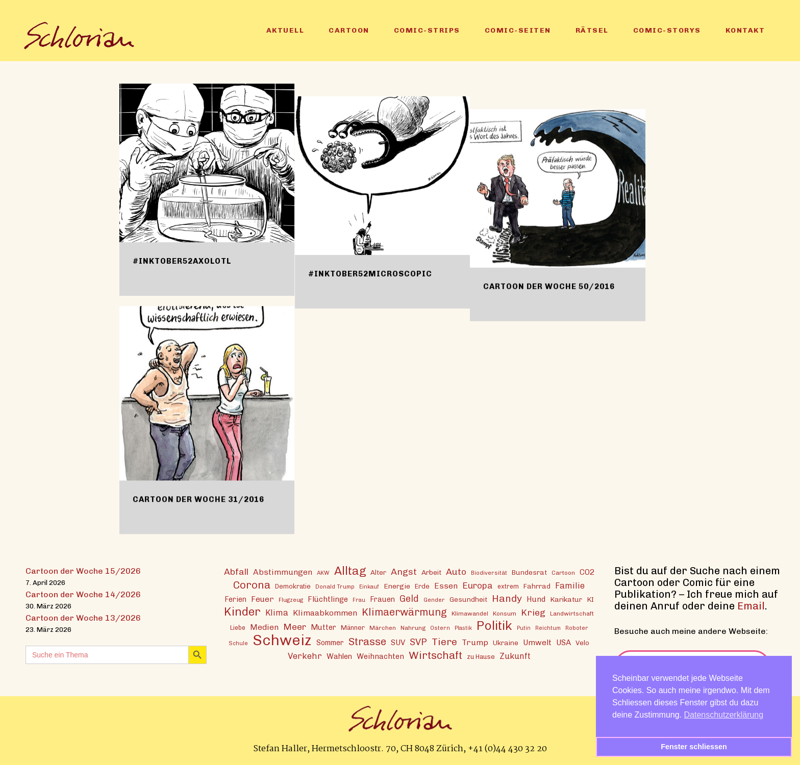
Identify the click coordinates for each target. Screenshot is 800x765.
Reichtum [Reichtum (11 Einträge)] (548, 627)
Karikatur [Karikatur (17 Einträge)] (566, 599)
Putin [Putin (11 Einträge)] (524, 627)
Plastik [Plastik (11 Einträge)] (463, 627)
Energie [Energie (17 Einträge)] (397, 585)
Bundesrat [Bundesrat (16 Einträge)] (529, 572)
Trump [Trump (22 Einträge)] (475, 642)
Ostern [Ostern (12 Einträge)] (440, 627)
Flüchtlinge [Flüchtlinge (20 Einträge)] (328, 598)
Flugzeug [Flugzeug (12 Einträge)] (291, 599)
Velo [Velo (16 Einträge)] (582, 642)
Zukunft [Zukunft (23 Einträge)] (515, 655)
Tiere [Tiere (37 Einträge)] (444, 641)
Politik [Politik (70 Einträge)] (494, 625)
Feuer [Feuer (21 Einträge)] (262, 598)
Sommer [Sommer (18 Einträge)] (330, 642)
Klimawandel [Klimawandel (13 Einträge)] (470, 613)
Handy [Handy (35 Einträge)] (507, 598)
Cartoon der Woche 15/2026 (83, 570)
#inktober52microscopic (382, 261)
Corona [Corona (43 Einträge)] (251, 584)
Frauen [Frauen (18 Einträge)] (382, 599)
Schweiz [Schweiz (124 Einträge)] (282, 639)
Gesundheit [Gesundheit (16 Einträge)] (468, 599)
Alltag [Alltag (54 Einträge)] (350, 570)
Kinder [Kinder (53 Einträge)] (242, 611)
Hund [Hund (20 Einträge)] (536, 598)
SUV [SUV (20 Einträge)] (398, 642)
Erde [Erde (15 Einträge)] (422, 586)
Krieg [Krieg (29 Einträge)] (533, 611)
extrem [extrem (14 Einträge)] (508, 586)
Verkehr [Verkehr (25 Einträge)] (305, 655)
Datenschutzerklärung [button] (724, 714)
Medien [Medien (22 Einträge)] (264, 626)
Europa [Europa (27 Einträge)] (477, 585)
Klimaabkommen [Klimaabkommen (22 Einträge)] (325, 612)
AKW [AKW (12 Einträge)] (323, 572)
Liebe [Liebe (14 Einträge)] (237, 627)
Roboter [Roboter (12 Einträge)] (576, 627)
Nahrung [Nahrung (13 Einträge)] (413, 627)
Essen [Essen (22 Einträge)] (446, 585)
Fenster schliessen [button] (694, 747)
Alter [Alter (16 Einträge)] (378, 572)
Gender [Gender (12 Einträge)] (434, 599)
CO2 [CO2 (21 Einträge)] (587, 571)
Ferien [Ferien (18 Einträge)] (235, 599)
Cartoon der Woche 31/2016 (198, 499)
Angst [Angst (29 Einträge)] (404, 571)
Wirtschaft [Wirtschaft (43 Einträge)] (435, 654)
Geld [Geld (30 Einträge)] (409, 598)
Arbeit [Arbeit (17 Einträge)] (431, 572)
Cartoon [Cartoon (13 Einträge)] (563, 572)
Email (751, 605)
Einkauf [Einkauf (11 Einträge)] (369, 586)
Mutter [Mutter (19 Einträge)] (323, 626)
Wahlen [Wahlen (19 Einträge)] (339, 655)
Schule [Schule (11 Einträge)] (238, 643)
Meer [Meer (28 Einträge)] (294, 626)
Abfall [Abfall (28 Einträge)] (236, 571)
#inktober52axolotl (182, 261)
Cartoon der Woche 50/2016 (572, 261)
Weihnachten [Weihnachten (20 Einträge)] (380, 655)
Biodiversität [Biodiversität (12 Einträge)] (489, 572)
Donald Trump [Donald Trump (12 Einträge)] (335, 586)
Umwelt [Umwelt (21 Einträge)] (537, 642)
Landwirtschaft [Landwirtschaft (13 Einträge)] (572, 613)
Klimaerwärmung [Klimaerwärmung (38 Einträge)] (404, 612)
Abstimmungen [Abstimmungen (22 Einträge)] (282, 571)
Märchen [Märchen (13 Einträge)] (382, 627)
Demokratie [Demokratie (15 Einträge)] (293, 586)
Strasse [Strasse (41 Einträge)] (367, 641)
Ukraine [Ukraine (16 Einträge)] (505, 642)
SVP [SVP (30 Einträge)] (418, 641)
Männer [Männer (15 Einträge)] (353, 627)
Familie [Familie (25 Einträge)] (570, 585)
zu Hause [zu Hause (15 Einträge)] (481, 656)
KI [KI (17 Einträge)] (590, 599)
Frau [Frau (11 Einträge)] (359, 599)
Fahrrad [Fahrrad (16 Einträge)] (537, 585)
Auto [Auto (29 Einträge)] (456, 571)
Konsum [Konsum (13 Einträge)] (504, 613)
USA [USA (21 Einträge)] (563, 642)
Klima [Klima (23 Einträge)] (276, 612)
